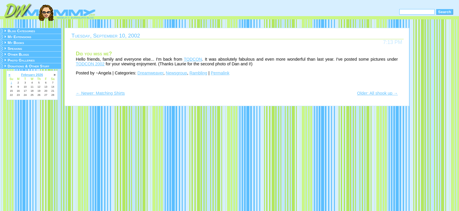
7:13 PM (392, 42)
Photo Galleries (21, 60)
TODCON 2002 (90, 64)
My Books (16, 42)
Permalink (220, 73)
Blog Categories (21, 31)
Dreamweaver (151, 73)
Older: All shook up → (377, 93)
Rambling (198, 73)
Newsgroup (176, 73)
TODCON (193, 59)
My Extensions (19, 37)
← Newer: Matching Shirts (100, 93)
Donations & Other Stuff (28, 66)
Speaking (15, 48)
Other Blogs (18, 54)
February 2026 (32, 74)
